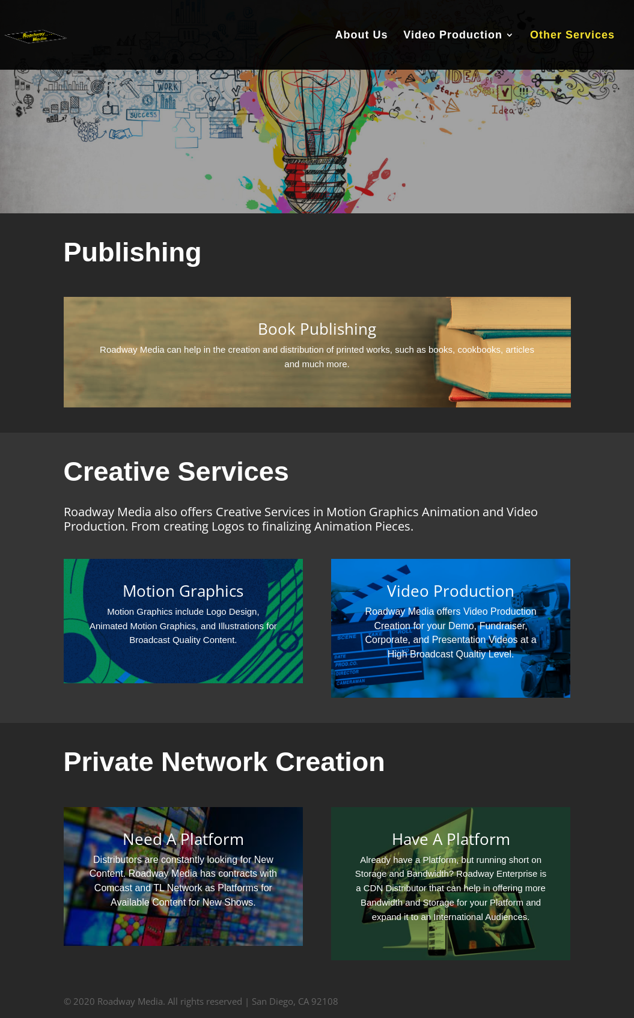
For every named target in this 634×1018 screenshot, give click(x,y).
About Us (361, 36)
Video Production (452, 36)
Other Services (572, 36)
